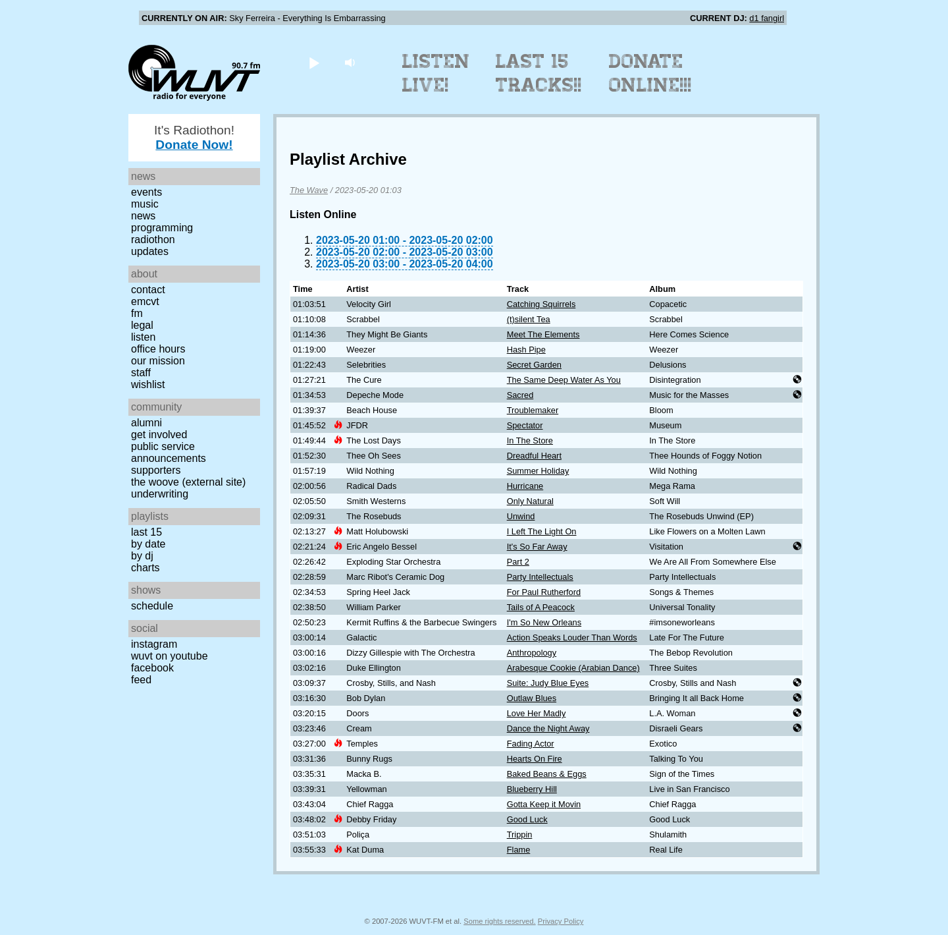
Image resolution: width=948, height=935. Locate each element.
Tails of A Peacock (541, 607)
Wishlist (148, 384)
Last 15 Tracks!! (539, 73)
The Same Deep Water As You (564, 380)
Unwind (521, 516)
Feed (141, 679)
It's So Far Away (537, 547)
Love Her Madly (536, 713)
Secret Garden (534, 365)
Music (145, 204)
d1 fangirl (766, 18)
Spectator (525, 425)
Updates (150, 251)
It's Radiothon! (194, 137)
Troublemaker (532, 410)
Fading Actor (530, 744)
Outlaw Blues (531, 698)
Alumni (146, 422)
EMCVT (145, 301)
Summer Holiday (538, 471)
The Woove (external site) (188, 482)
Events (146, 192)
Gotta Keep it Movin (544, 804)
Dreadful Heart (534, 456)
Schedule (152, 605)
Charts (145, 567)
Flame (519, 850)
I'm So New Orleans (544, 622)
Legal (142, 325)
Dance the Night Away (548, 728)
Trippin (520, 834)
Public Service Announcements (168, 452)
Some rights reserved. (499, 921)
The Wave (309, 190)
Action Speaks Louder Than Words (572, 637)
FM (137, 313)
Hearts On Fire (534, 759)
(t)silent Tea (528, 319)
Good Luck (527, 819)
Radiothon (153, 239)
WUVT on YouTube (169, 656)
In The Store (530, 440)
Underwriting (159, 493)
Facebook (152, 667)
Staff (141, 372)
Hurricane (525, 486)
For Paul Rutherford (544, 592)
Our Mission (158, 360)
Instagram (154, 644)
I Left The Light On (542, 531)
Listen (143, 337)
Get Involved (159, 434)
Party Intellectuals (540, 577)
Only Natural (530, 501)
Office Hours (158, 348)
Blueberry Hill (532, 789)
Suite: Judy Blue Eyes (548, 683)
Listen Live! (436, 73)
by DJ (142, 555)
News (143, 215)
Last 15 (146, 532)
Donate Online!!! (650, 73)
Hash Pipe (526, 349)
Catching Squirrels (541, 304)
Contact (148, 289)
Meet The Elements (543, 334)
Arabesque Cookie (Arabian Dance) (573, 668)
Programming (162, 227)
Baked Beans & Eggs (547, 774)
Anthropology (531, 653)
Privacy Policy (561, 921)
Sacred (520, 395)
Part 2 (518, 562)
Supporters (156, 470)
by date (148, 544)
